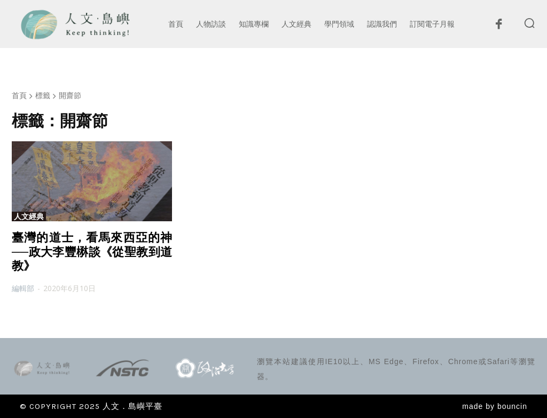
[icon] (498, 26)
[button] (529, 23)
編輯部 (23, 288)
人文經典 (29, 216)
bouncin (512, 406)
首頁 (19, 95)
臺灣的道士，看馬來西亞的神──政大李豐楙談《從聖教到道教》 (92, 251)
